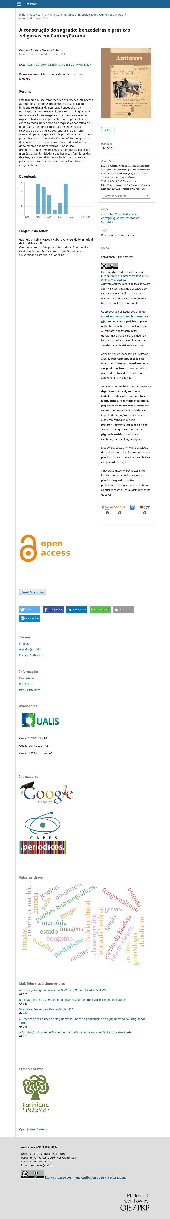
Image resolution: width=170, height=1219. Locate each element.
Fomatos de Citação (115, 195)
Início (22, 14)
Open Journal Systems (33, 1129)
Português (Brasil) (30, 655)
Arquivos (35, 14)
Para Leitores (26, 678)
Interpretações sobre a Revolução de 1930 (46, 1009)
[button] (29, 609)
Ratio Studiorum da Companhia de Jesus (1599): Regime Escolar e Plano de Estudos (72, 1000)
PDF (109, 130)
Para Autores (26, 684)
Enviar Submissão (33, 592)
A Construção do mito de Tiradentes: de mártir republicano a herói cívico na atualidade (75, 1032)
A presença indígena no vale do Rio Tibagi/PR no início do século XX (62, 990)
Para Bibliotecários (29, 689)
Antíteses (31, 3)
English (24, 644)
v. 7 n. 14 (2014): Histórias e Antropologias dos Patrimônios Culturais (84, 14)
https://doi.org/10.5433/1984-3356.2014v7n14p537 (58, 64)
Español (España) (30, 649)
